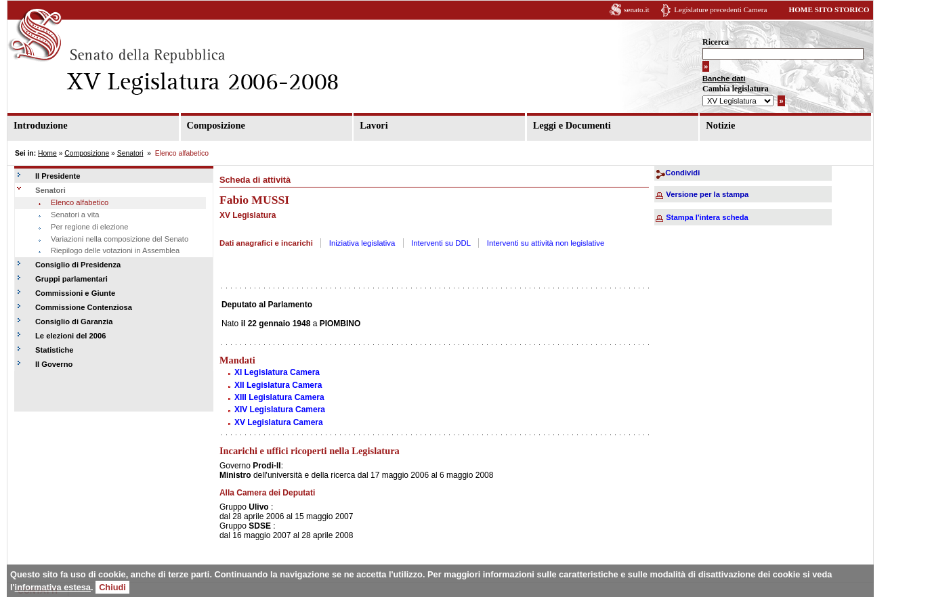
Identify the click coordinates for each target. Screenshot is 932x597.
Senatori (130, 153)
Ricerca (715, 42)
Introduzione (41, 125)
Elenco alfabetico (79, 202)
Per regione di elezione (89, 227)
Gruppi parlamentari (71, 279)
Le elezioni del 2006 (70, 336)
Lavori (374, 125)
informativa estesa (53, 587)
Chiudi (112, 587)
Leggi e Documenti (572, 125)
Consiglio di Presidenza (78, 265)
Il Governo (53, 364)
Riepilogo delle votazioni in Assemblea (115, 250)
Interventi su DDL (441, 243)
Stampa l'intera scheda (707, 217)
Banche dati (723, 78)
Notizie (720, 125)
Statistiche (54, 350)
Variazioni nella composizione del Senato (119, 239)
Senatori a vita (75, 215)
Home (47, 153)
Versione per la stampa (707, 194)
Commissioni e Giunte (75, 293)
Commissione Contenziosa (83, 307)
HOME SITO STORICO (828, 9)
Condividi (682, 173)
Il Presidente (58, 176)
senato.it (637, 9)
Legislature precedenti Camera (720, 9)
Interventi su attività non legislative (546, 243)
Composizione (216, 125)
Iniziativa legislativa (362, 243)
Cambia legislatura (735, 88)
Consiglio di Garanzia (73, 321)
